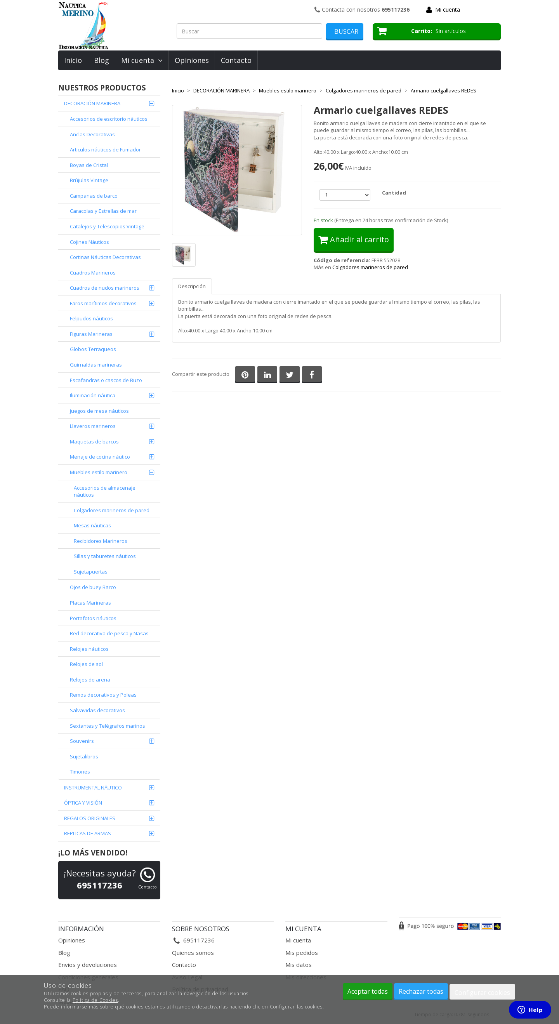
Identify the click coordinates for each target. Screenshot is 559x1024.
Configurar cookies (482, 992)
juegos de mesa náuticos (99, 410)
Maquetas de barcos (94, 441)
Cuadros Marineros (93, 272)
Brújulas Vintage (89, 180)
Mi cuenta (447, 9)
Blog (101, 60)
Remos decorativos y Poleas (103, 694)
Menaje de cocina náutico (100, 456)
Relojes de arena (90, 679)
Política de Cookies (95, 1000)
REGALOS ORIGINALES (89, 818)
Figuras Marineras (91, 333)
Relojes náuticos (89, 648)
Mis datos (298, 964)
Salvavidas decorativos (97, 710)
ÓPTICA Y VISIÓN (83, 802)
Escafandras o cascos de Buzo (106, 380)
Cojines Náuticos (89, 241)
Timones (80, 771)
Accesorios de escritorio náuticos (109, 118)
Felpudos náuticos (91, 318)
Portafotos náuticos (93, 618)
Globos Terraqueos (93, 349)
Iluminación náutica (92, 395)
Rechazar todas (421, 991)
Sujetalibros (84, 756)
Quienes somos (193, 952)
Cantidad (394, 192)
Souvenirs (82, 740)
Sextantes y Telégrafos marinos (107, 725)
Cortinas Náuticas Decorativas (105, 257)
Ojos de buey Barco (93, 587)
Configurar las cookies (296, 1006)
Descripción (192, 286)
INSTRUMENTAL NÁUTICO (93, 787)
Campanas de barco (94, 195)
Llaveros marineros (93, 425)
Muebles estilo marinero (98, 472)
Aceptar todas (367, 991)
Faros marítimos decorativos (103, 303)
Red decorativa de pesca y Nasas (109, 633)
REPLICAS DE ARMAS (87, 833)
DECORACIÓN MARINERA (92, 103)
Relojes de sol (86, 664)
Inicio (73, 60)
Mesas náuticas (92, 525)
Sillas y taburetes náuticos (105, 556)
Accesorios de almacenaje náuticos (104, 491)
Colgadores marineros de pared (111, 510)
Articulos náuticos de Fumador (105, 149)
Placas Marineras (90, 602)
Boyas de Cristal (89, 165)
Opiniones (192, 60)
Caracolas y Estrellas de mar (103, 210)
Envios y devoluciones (87, 964)
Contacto (236, 60)
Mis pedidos (301, 952)
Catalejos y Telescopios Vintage (107, 226)
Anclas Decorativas (92, 134)
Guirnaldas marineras (96, 364)
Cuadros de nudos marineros (104, 287)
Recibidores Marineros (100, 540)
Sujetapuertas (91, 571)
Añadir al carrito (353, 239)
